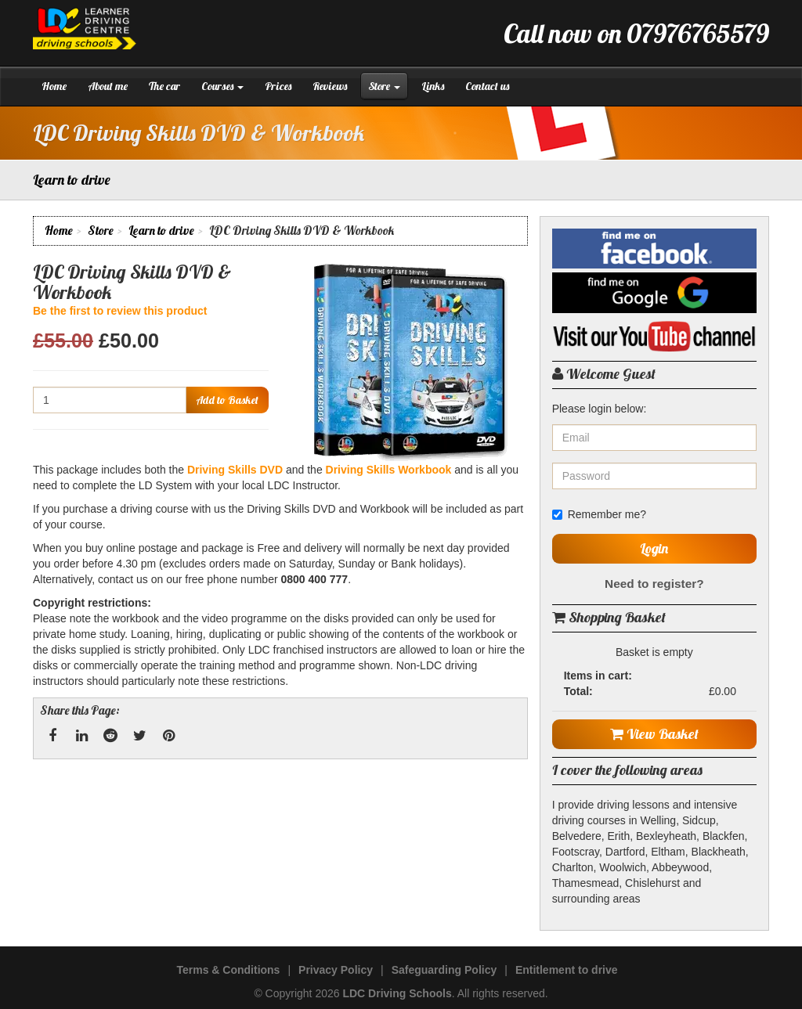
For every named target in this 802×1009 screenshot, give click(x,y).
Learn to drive (161, 230)
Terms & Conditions (228, 970)
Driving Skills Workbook (389, 469)
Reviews (329, 86)
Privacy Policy (335, 970)
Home (54, 86)
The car (164, 86)
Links (432, 86)
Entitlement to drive (566, 970)
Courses (222, 86)
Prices (278, 86)
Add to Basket (227, 400)
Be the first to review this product (120, 311)
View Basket (654, 734)
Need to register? (654, 583)
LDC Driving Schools (396, 993)
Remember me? (599, 514)
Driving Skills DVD (235, 469)
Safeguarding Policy (444, 970)
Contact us (487, 86)
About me (108, 86)
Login (654, 548)
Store (384, 86)
